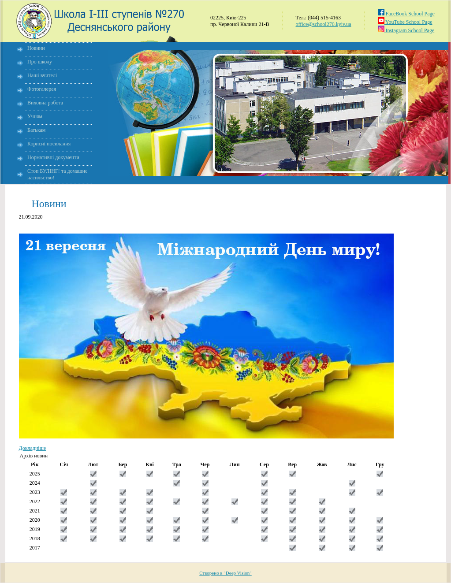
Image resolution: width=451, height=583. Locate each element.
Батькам (36, 130)
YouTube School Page (405, 22)
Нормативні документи (53, 157)
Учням (34, 116)
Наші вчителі (42, 75)
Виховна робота (45, 103)
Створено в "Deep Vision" (225, 573)
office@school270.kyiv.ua (323, 24)
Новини (36, 48)
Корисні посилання (49, 144)
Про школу (39, 62)
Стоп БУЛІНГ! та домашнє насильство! (57, 174)
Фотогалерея (41, 89)
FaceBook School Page (406, 14)
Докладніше (32, 448)
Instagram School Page (406, 30)
